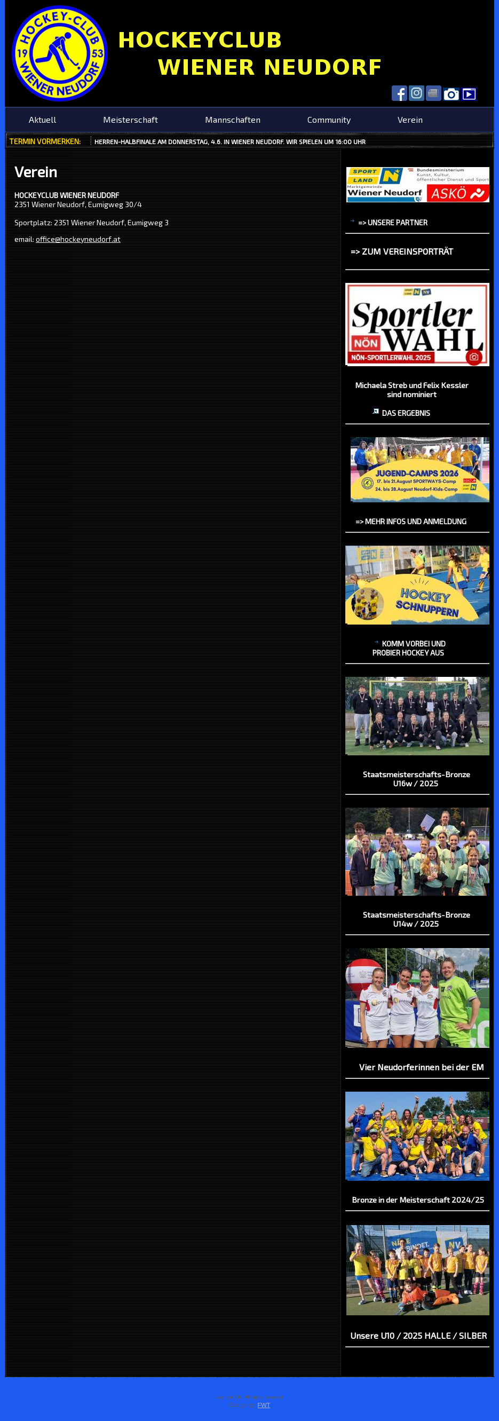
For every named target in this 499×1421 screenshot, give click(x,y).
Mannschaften (232, 119)
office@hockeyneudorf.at (78, 238)
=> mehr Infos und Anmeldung (410, 521)
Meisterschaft (130, 119)
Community (329, 119)
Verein (410, 119)
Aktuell (42, 119)
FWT (264, 1405)
